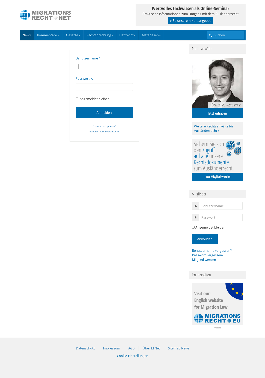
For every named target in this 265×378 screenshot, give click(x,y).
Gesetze (73, 35)
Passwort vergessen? (104, 126)
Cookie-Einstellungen (132, 356)
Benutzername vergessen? (104, 131)
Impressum (111, 348)
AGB (131, 348)
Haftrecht (127, 35)
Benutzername (88, 58)
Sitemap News (178, 348)
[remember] (193, 227)
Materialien (151, 35)
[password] (221, 217)
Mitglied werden (204, 259)
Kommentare (48, 35)
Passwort (84, 78)
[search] (225, 35)
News (27, 35)
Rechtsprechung (99, 35)
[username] (221, 206)
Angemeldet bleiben (93, 99)
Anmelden (104, 112)
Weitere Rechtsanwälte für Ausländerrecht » (213, 128)
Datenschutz (85, 348)
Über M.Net (151, 348)
